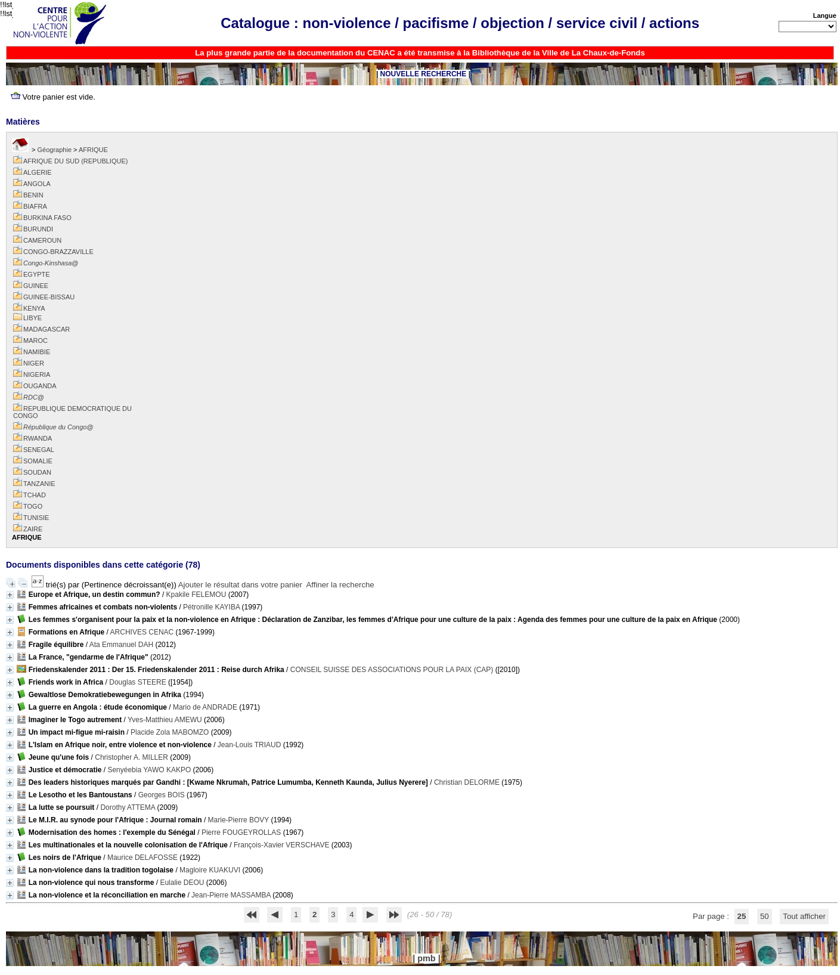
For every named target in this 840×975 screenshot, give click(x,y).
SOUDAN (37, 472)
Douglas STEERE (137, 682)
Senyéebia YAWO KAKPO (149, 770)
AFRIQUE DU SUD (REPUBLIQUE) (75, 161)
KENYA (34, 308)
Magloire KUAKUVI (209, 870)
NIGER (33, 363)
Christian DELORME (467, 782)
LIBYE (32, 317)
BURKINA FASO (47, 217)
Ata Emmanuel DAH (121, 644)
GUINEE (35, 285)
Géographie (55, 149)
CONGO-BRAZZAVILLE (58, 251)
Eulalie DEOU (182, 882)
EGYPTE (36, 274)
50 (764, 916)
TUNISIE (36, 517)
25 (741, 916)
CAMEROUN (42, 240)
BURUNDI (38, 229)
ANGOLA (37, 183)
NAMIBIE (36, 351)
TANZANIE (39, 483)
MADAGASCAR (46, 329)
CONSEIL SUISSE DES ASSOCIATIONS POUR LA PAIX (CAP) (392, 670)
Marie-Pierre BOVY (238, 820)
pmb (426, 958)
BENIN (33, 195)
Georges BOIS (161, 795)
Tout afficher (804, 916)
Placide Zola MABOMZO (170, 732)
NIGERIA (36, 374)
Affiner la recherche (340, 584)
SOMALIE (37, 461)
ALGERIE (37, 172)
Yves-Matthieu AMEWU (165, 720)
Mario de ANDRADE (205, 707)
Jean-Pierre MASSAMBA (231, 895)
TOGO (32, 506)
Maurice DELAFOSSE (142, 857)
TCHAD (34, 495)
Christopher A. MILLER (131, 757)
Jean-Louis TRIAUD (249, 745)
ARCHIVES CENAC (142, 632)
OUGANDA (40, 385)
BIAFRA (35, 206)
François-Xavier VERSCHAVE (282, 845)
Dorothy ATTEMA (127, 807)
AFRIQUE (93, 149)
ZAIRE (32, 529)
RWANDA (37, 438)
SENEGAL (38, 449)
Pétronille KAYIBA (211, 607)
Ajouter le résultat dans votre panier (240, 584)
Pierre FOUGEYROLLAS (241, 832)
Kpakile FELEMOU (196, 594)
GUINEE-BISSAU (49, 297)
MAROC (35, 340)
